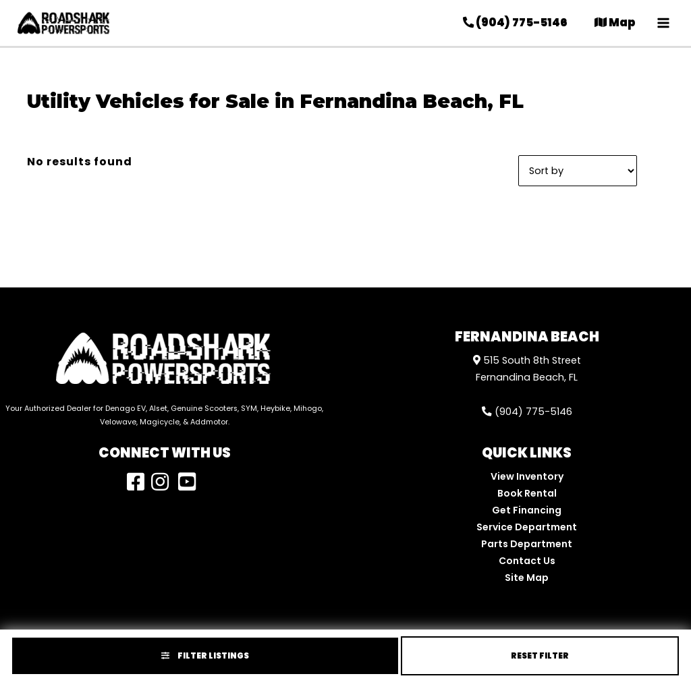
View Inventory (527, 476)
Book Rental (527, 493)
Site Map (527, 577)
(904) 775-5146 (527, 411)
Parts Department (526, 544)
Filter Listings (205, 655)
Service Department (526, 527)
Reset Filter (540, 655)
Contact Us (527, 560)
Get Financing (526, 510)
